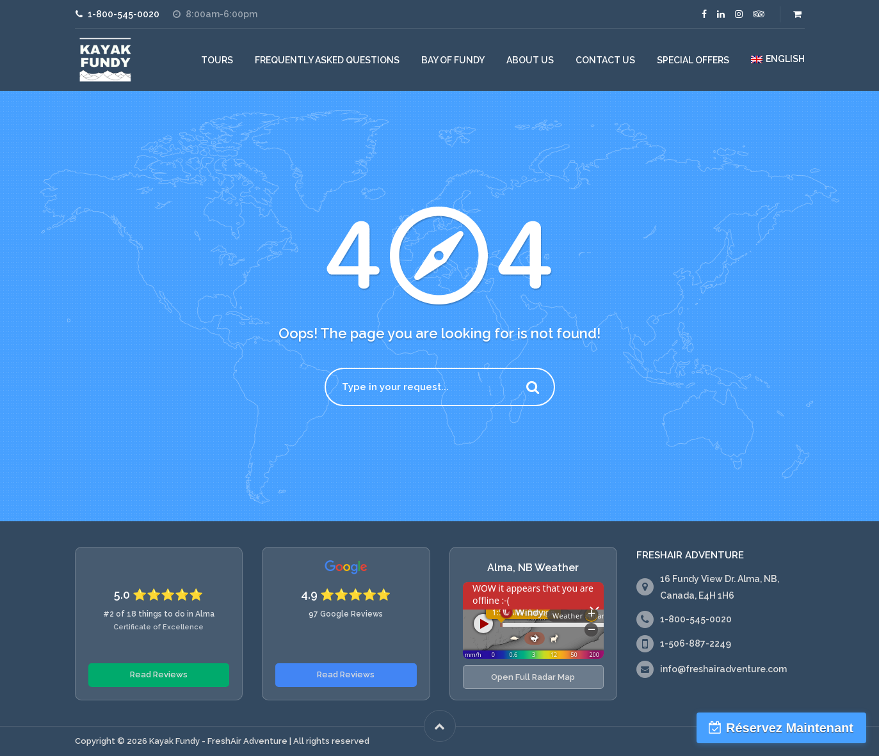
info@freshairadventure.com (723, 669)
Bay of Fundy (453, 60)
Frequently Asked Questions (327, 60)
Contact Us (605, 60)
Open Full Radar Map (533, 677)
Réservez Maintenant (789, 728)
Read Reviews (159, 674)
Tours (217, 60)
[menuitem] (777, 59)
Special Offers (693, 60)
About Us (530, 60)
